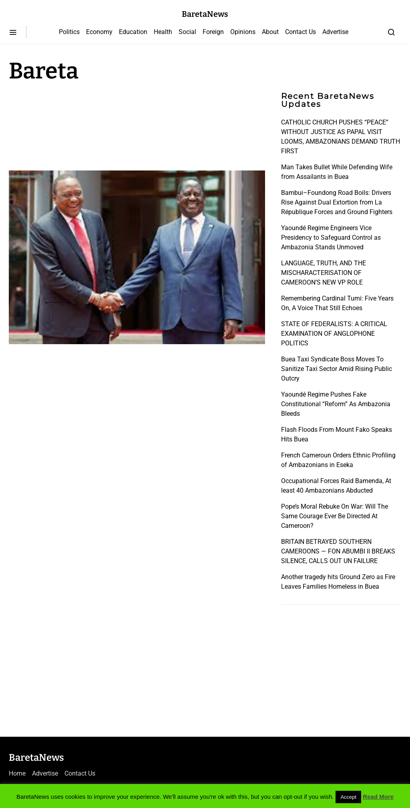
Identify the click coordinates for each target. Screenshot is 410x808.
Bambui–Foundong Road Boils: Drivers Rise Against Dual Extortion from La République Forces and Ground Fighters (336, 202)
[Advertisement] (73, 125)
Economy (99, 32)
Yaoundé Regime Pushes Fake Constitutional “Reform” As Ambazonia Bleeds (335, 404)
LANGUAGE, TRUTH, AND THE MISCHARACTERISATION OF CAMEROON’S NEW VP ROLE (323, 272)
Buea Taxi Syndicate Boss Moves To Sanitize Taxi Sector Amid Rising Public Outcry (336, 368)
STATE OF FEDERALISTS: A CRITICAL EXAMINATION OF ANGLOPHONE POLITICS (334, 333)
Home (17, 773)
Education (133, 32)
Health (163, 32)
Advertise (335, 32)
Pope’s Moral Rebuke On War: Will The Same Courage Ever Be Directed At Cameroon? (334, 516)
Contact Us (300, 32)
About (270, 32)
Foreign (213, 32)
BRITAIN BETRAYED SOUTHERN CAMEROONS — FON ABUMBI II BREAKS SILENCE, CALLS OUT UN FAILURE (338, 551)
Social (187, 32)
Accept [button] (348, 797)
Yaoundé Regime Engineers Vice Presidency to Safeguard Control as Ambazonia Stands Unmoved (331, 237)
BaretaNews (205, 14)
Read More (378, 796)
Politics (69, 32)
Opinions (242, 32)
